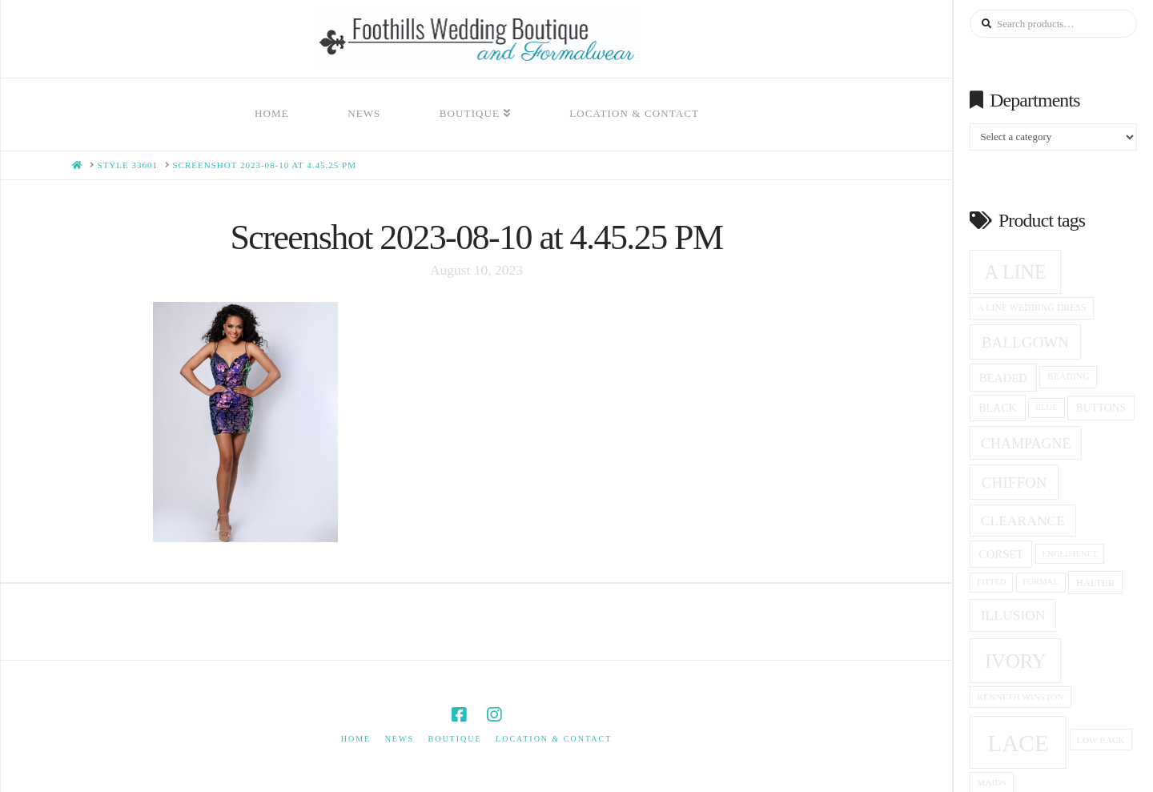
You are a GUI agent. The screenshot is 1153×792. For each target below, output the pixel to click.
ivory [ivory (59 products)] (1016, 661)
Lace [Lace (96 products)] (1018, 743)
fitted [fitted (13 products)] (991, 581)
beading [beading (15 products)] (1068, 377)
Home (356, 738)
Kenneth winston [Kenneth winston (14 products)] (1020, 697)
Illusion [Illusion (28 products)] (1013, 615)
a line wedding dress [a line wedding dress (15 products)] (1032, 308)
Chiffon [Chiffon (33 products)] (1014, 482)
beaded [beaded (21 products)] (1003, 378)
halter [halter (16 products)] (1095, 583)
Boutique (454, 738)
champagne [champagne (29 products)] (1026, 444)
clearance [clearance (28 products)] (1023, 521)
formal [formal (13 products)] (1040, 581)
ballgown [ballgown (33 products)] (1025, 342)
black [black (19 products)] (997, 408)
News (399, 738)
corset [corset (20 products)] (1000, 554)
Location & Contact (554, 738)
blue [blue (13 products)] (1046, 407)
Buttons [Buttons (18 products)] (1101, 408)
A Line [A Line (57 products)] (1016, 272)
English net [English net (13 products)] (1070, 553)
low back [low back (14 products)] (1101, 740)
